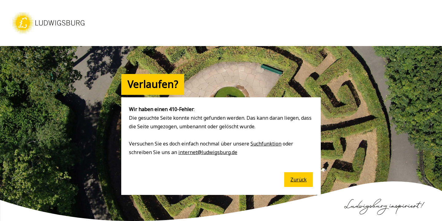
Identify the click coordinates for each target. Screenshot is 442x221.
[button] (48, 33)
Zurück (298, 179)
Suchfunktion (265, 143)
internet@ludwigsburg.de (207, 152)
